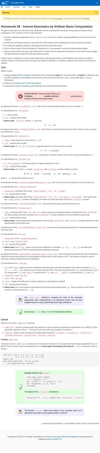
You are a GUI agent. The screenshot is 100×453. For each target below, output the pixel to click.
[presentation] (32, 37)
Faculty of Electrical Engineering (66, 435)
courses (16, 7)
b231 (8, 7)
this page (85, 18)
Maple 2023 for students (21, 75)
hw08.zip (27, 86)
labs (30, 7)
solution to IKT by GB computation (27, 83)
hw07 (50, 311)
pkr (24, 7)
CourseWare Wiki (12, 3)
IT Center (47, 435)
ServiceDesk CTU (55, 438)
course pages (57, 18)
